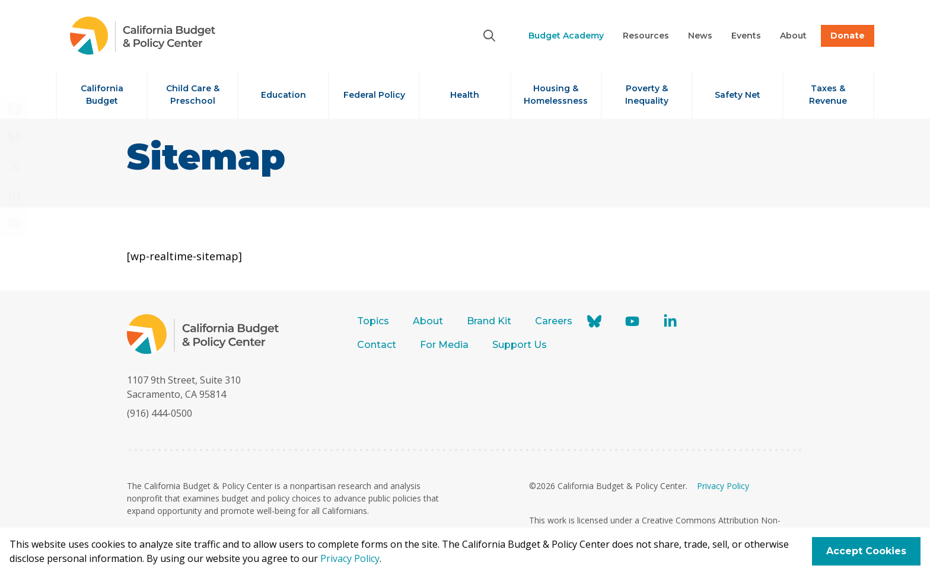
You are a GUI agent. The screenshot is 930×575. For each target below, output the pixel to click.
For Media (444, 344)
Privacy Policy (723, 485)
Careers (553, 321)
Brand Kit (489, 321)
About (428, 321)
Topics (373, 321)
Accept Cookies (866, 551)
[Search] (489, 35)
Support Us (520, 344)
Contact (376, 344)
